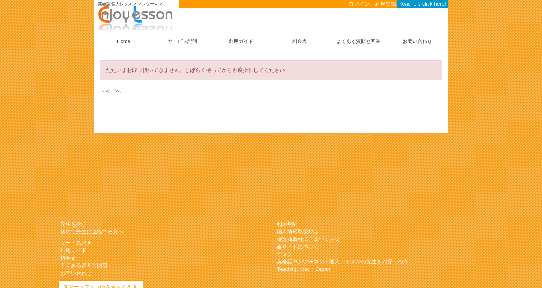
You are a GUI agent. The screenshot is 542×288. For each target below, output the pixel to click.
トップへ (110, 91)
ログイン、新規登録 (372, 4)
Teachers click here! (422, 4)
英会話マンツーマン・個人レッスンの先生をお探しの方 (342, 262)
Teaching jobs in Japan (303, 269)
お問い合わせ (417, 41)
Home (123, 41)
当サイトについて (298, 247)
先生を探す (73, 224)
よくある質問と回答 (358, 41)
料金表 (299, 41)
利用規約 (287, 224)
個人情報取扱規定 (298, 231)
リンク (284, 254)
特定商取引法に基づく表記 (308, 239)
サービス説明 (182, 41)
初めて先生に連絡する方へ (91, 231)
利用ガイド (241, 41)
